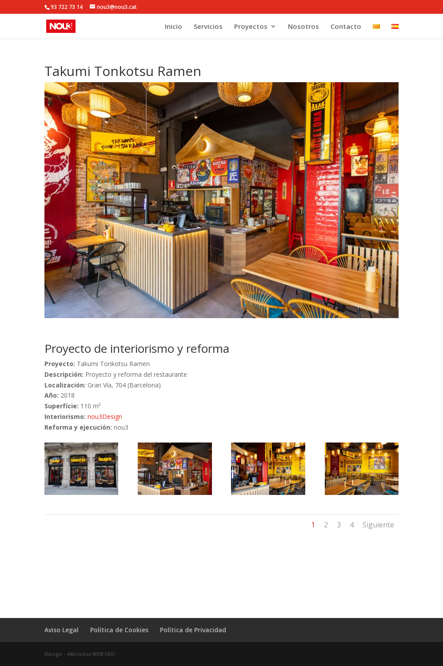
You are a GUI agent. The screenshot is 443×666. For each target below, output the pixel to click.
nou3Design (105, 416)
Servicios (208, 27)
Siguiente (378, 525)
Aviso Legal (61, 630)
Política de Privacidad (193, 630)
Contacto (346, 27)
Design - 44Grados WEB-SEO (79, 653)
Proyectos (250, 27)
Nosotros (303, 27)
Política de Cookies (119, 630)
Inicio (173, 27)
